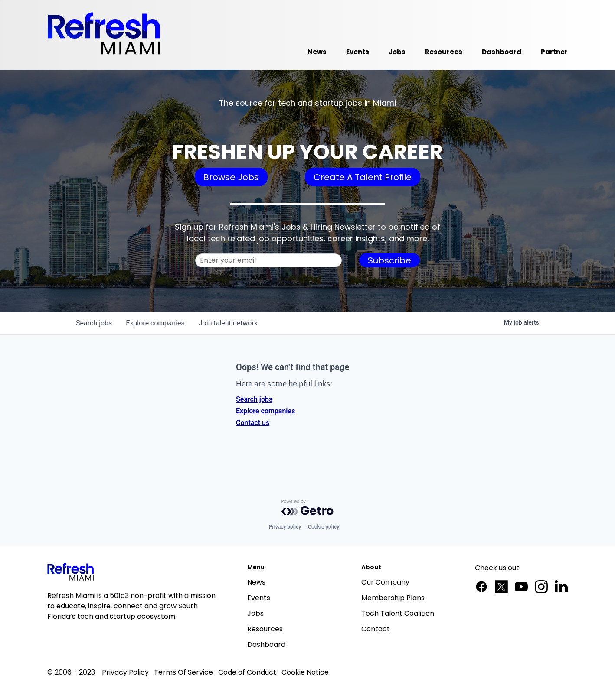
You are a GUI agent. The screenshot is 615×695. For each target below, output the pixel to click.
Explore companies (265, 411)
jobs (94, 323)
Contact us (252, 423)
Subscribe (389, 260)
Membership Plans (393, 598)
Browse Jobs (231, 177)
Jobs (255, 613)
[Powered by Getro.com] (307, 507)
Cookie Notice (305, 672)
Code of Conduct (247, 672)
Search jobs (254, 399)
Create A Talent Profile (363, 177)
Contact (375, 629)
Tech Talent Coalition (397, 613)
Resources (265, 629)
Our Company (385, 582)
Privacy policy (285, 527)
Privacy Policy (125, 672)
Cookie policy (323, 527)
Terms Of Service (183, 672)
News (256, 582)
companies (155, 323)
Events (258, 598)
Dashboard (266, 645)
